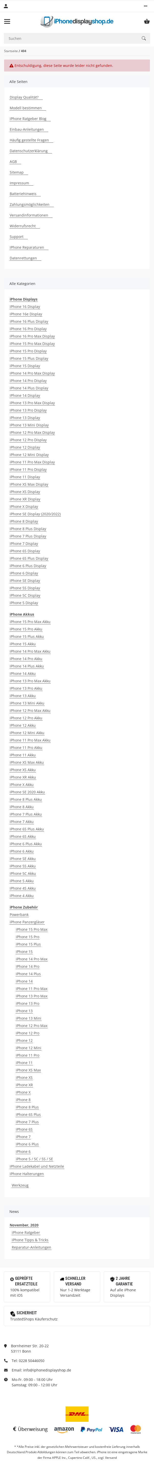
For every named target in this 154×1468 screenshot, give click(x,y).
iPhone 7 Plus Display (28, 536)
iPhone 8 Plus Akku (26, 799)
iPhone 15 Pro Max (31, 929)
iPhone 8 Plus (27, 1107)
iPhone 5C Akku (23, 873)
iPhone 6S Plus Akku (27, 829)
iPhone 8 (23, 1099)
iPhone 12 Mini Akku (27, 732)
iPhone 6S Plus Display (29, 558)
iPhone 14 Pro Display (28, 380)
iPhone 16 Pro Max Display (32, 336)
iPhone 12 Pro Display (28, 439)
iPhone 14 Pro (27, 966)
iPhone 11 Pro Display (28, 469)
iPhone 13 (24, 1010)
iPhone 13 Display (25, 417)
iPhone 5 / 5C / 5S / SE (34, 1158)
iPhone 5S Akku (23, 866)
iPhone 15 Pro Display (28, 351)
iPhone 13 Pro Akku (26, 688)
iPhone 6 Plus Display (28, 565)
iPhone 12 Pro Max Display (32, 432)
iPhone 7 (23, 1136)
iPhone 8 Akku (22, 806)
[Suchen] (70, 38)
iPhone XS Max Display (29, 484)
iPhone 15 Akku (23, 643)
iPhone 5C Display (25, 595)
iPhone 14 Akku (23, 673)
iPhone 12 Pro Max (31, 1025)
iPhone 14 (24, 981)
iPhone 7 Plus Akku (26, 814)
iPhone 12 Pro (27, 1033)
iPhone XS (24, 1077)
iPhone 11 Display (25, 476)
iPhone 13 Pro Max (31, 996)
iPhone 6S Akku (23, 836)
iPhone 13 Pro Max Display (32, 402)
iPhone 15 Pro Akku (26, 629)
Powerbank (19, 914)
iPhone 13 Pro (27, 1003)
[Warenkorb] (147, 21)
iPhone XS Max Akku (27, 762)
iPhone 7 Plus (27, 1121)
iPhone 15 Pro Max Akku (30, 621)
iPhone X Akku (22, 784)
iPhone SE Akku (23, 858)
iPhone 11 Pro (27, 1055)
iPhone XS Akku (23, 769)
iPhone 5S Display (25, 588)
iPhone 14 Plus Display (29, 388)
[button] (146, 6)
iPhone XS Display (25, 491)
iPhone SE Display (25, 580)
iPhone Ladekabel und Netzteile (37, 1166)
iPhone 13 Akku (23, 695)
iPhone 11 (24, 1062)
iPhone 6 (23, 1151)
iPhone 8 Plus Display (28, 528)
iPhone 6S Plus (28, 1114)
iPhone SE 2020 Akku (27, 792)
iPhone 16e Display (26, 314)
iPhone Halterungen (27, 1173)
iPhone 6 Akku (22, 851)
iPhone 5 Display (24, 602)
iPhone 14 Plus (28, 973)
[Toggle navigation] (7, 21)
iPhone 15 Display (25, 365)
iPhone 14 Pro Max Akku (30, 651)
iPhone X (23, 1092)
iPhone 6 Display (24, 573)
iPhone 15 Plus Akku (27, 636)
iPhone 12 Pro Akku (26, 717)
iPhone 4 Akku (22, 895)
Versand (111, 1457)
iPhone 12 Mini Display (29, 454)
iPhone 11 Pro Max (31, 988)
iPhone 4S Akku (23, 888)
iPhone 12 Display (25, 447)
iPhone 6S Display (25, 550)
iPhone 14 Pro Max (31, 959)
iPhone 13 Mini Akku (27, 703)
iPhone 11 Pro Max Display (32, 462)
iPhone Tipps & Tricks (30, 1239)
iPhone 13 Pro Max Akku (30, 680)
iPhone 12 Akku (23, 725)
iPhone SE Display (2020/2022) (35, 513)
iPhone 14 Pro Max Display (32, 373)
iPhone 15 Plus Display (29, 358)
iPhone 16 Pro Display (28, 328)
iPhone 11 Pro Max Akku (30, 740)
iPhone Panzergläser (27, 922)
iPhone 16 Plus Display (29, 321)
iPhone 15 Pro (27, 936)
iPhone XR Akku (23, 777)
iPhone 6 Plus (27, 1144)
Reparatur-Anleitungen (31, 1247)
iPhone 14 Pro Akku (26, 658)
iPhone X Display (24, 506)
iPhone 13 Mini (28, 1018)
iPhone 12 (24, 1040)
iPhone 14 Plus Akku (27, 666)
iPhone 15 (24, 951)
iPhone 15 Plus (28, 944)
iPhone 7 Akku (22, 821)
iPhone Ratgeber (26, 1232)
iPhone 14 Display (25, 395)
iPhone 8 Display (24, 521)
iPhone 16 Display (25, 306)
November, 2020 (24, 1225)
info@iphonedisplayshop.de (47, 1370)
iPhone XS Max (28, 1070)
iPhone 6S (24, 1129)
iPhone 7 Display (24, 543)
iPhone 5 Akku (22, 880)
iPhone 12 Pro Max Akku (30, 710)
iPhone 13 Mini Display (29, 425)
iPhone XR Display (25, 499)
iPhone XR (24, 1084)
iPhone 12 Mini (28, 1047)
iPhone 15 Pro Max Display (32, 343)
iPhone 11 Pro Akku (26, 747)
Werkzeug (20, 1185)
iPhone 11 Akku (23, 755)
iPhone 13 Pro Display (28, 410)
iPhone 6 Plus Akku (26, 843)
